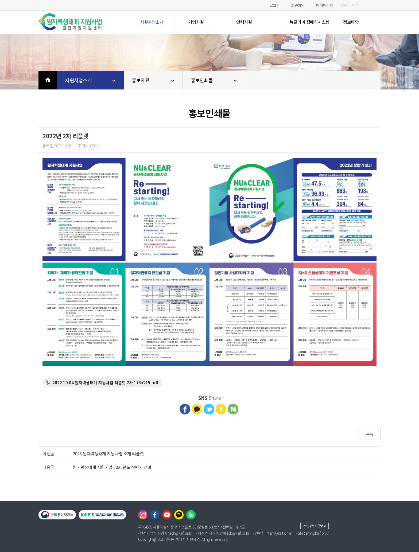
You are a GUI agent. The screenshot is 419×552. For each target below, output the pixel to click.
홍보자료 (154, 80)
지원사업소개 (91, 80)
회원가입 (298, 5)
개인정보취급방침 (314, 525)
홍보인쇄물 (214, 80)
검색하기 (375, 5)
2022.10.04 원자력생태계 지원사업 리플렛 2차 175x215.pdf (105, 382)
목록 (369, 434)
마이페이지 (324, 5)
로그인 (275, 5)
